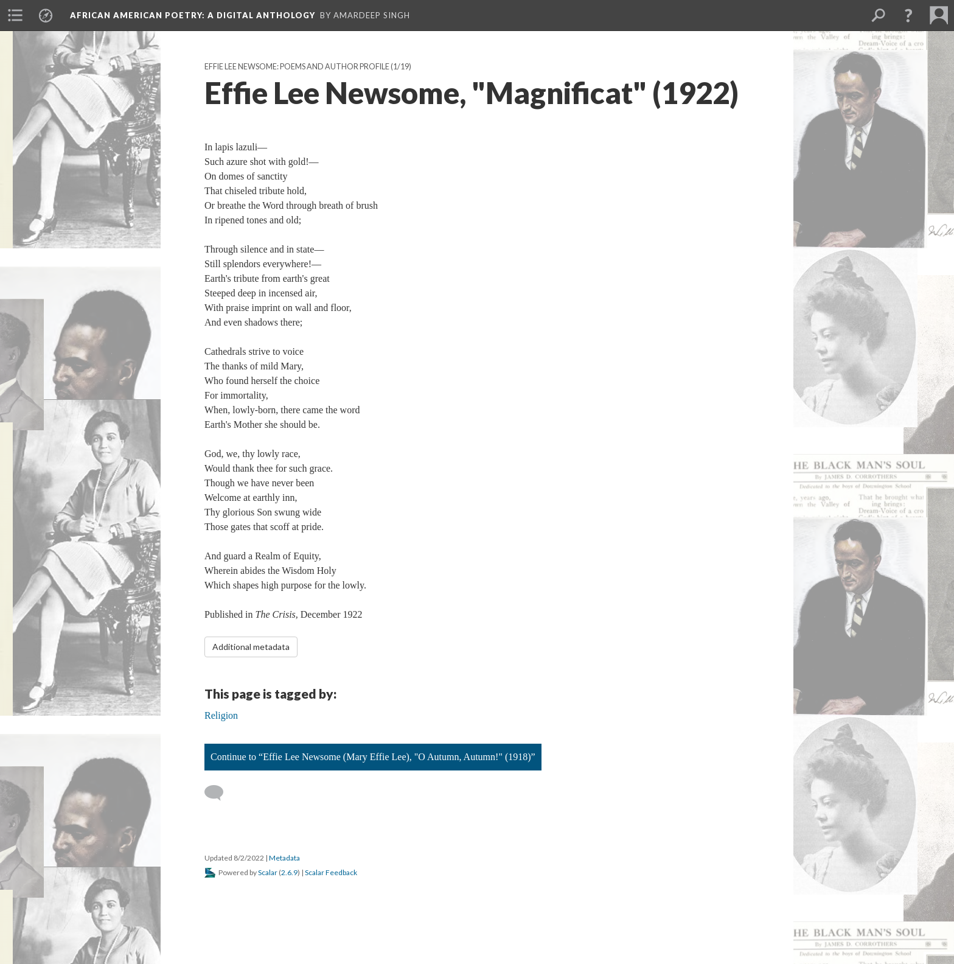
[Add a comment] (219, 793)
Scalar (267, 872)
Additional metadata (251, 646)
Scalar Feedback (331, 872)
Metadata (284, 857)
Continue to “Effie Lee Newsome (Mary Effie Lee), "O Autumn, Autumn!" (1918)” (373, 757)
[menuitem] (15, 15)
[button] (908, 15)
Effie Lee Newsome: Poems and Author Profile (296, 66)
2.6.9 (289, 872)
